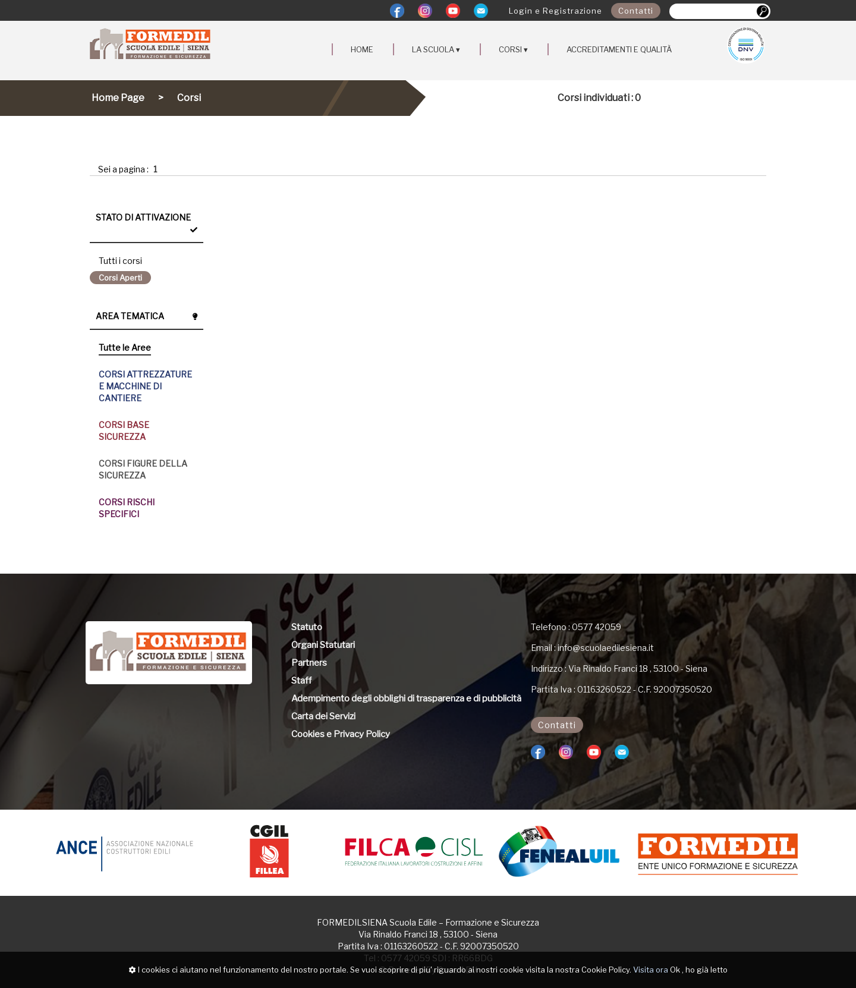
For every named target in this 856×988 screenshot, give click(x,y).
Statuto (306, 627)
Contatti (635, 10)
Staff (301, 680)
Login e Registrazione (555, 10)
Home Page (118, 97)
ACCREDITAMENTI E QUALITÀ (619, 49)
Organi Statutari (323, 645)
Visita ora (650, 969)
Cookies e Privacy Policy (340, 734)
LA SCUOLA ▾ (436, 49)
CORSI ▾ (513, 49)
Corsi (189, 97)
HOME (362, 49)
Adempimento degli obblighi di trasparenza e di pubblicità (406, 698)
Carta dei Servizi (323, 716)
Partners (309, 662)
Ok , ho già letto (699, 969)
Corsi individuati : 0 (599, 97)
